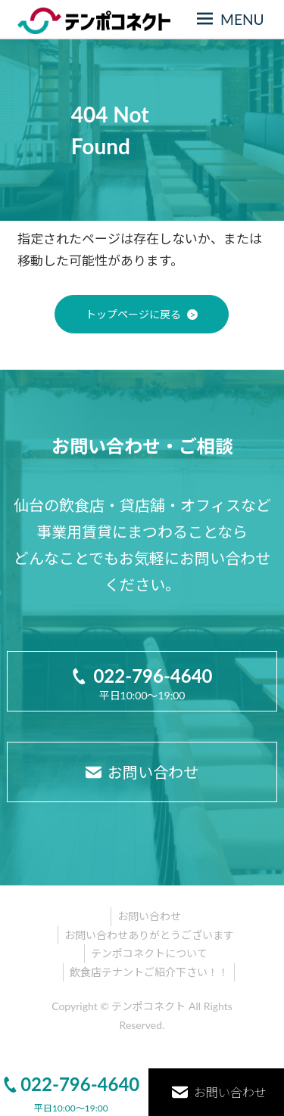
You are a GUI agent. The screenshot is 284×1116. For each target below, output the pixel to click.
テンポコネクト (148, 1006)
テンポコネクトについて (149, 953)
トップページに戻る (133, 314)
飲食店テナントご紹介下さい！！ (149, 972)
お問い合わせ (149, 916)
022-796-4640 (70, 1084)
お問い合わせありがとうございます (149, 934)
